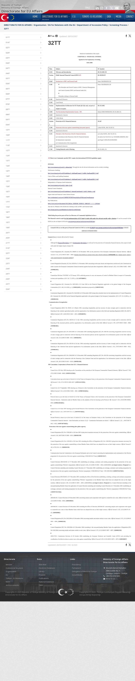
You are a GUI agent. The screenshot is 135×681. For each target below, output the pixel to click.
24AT (24, 279)
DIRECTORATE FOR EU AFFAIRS (18, 25)
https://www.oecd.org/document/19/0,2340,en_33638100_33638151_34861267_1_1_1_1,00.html (74, 203)
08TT (24, 109)
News (8, 582)
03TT (24, 58)
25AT (24, 289)
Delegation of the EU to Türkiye (84, 571)
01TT (24, 37)
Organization (40, 25)
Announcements (12, 585)
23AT (24, 268)
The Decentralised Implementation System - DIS (69, 112)
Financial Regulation (63, 243)
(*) (80, 75)
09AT (24, 124)
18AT (24, 217)
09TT (24, 119)
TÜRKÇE (87, 8)
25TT (24, 284)
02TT (24, 47)
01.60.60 (92, 227)
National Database (46, 582)
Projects (42, 575)
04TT (24, 68)
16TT (24, 191)
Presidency (76, 564)
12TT (24, 150)
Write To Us (110, 579)
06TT (24, 89)
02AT (24, 53)
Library (41, 571)
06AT (24, 94)
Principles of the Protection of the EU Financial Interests (71, 134)
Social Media (77, 575)
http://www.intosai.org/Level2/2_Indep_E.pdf (60, 185)
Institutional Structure (14, 568)
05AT (24, 83)
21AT (24, 248)
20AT (24, 238)
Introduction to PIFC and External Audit (66, 81)
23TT (24, 263)
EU (7, 575)
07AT (24, 104)
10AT (24, 135)
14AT (24, 176)
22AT (24, 258)
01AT (24, 42)
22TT (24, 253)
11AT (24, 145)
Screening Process (118, 25)
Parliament (76, 568)
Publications (44, 578)
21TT (24, 243)
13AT (24, 166)
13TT (24, 160)
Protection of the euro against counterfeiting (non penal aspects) (73, 127)
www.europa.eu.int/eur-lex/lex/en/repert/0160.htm (81, 221)
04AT (24, 73)
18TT (24, 212)
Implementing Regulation (80, 243)
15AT (24, 186)
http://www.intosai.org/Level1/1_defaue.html (60, 167)
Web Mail (42, 564)
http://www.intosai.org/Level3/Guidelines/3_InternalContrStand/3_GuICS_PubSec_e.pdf (71, 191)
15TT (24, 181)
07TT (24, 99)
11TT (24, 140)
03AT (24, 63)
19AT (24, 227)
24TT (24, 274)
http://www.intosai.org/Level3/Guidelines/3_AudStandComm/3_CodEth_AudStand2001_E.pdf (73, 179)
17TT (24, 202)
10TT (24, 130)
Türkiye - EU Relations (14, 578)
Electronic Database (47, 568)
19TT (24, 222)
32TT (6, 28)
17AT (24, 207)
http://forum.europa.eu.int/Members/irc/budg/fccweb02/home (64, 209)
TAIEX (41, 585)
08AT (24, 114)
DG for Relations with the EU (61, 25)
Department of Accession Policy (92, 25)
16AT (24, 196)
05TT (24, 78)
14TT (24, 171)
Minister (9, 564)
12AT (24, 155)
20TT (24, 232)
